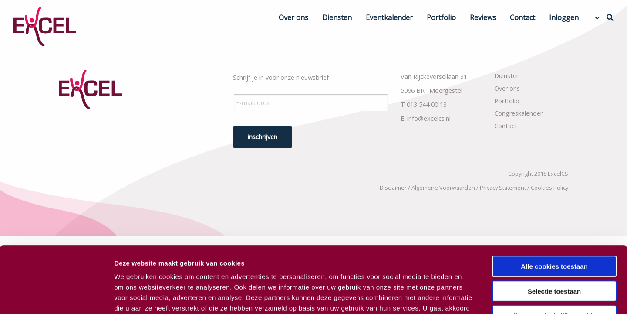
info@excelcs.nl (429, 118)
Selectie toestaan (554, 234)
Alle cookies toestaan (554, 209)
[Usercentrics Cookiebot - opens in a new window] (56, 297)
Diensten (337, 17)
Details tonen (470, 296)
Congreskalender (518, 113)
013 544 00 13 (427, 104)
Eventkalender (389, 17)
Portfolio (441, 17)
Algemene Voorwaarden (443, 187)
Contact (522, 17)
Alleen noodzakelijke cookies (554, 258)
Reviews (483, 17)
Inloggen (564, 17)
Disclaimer (393, 187)
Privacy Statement (503, 187)
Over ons (293, 17)
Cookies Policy (549, 187)
